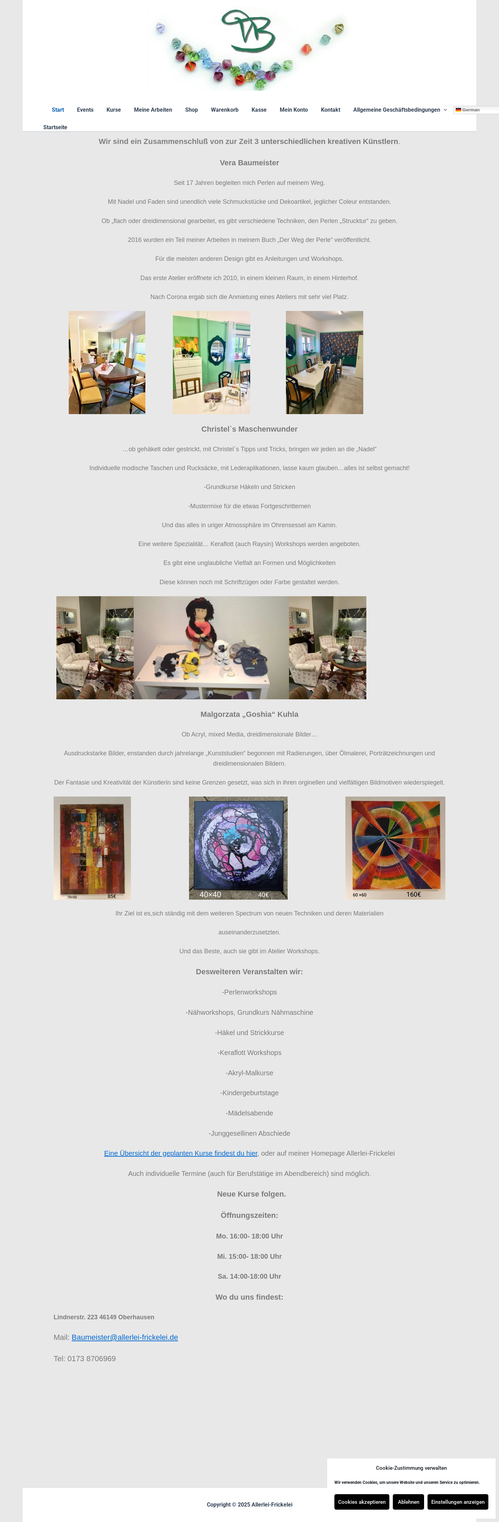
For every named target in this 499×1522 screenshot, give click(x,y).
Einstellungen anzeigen (458, 1502)
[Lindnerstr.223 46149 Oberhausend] (249, 1432)
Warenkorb (223, 110)
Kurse (119, 110)
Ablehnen (408, 1502)
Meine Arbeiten (156, 110)
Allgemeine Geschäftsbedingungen (391, 110)
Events (92, 110)
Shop (192, 110)
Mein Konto (289, 110)
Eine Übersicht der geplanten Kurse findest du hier (180, 1153)
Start (67, 110)
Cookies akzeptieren (362, 1502)
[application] (434, 110)
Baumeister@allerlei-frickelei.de (125, 1337)
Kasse (256, 110)
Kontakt (323, 110)
